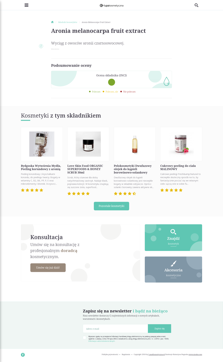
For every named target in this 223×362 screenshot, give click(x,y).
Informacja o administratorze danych (101, 341)
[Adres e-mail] (115, 329)
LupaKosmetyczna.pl (157, 355)
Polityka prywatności (110, 355)
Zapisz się (160, 328)
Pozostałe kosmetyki (111, 206)
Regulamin (126, 355)
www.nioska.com (195, 355)
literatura (55, 49)
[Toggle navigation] (24, 5)
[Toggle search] (198, 5)
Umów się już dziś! (49, 268)
